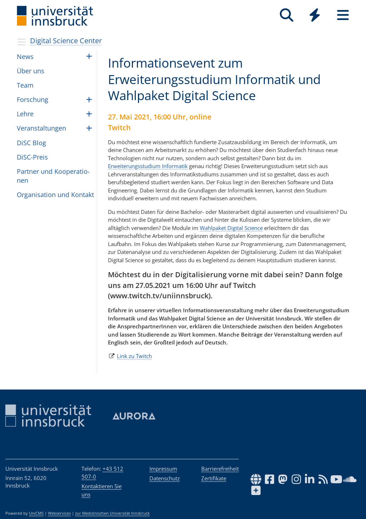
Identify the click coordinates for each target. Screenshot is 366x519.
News (25, 56)
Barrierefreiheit (220, 468)
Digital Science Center (66, 40)
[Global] (314, 16)
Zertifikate (213, 478)
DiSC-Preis (32, 157)
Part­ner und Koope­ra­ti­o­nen (53, 176)
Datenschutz (164, 478)
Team (25, 85)
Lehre (25, 113)
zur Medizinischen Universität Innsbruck (112, 513)
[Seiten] (343, 15)
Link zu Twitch (134, 355)
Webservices (59, 513)
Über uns (30, 71)
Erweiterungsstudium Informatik (148, 166)
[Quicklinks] (315, 15)
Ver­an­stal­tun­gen (41, 128)
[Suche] (286, 15)
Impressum (163, 468)
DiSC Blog (31, 142)
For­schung (32, 99)
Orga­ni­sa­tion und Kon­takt (55, 194)
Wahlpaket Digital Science (231, 227)
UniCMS (36, 513)
